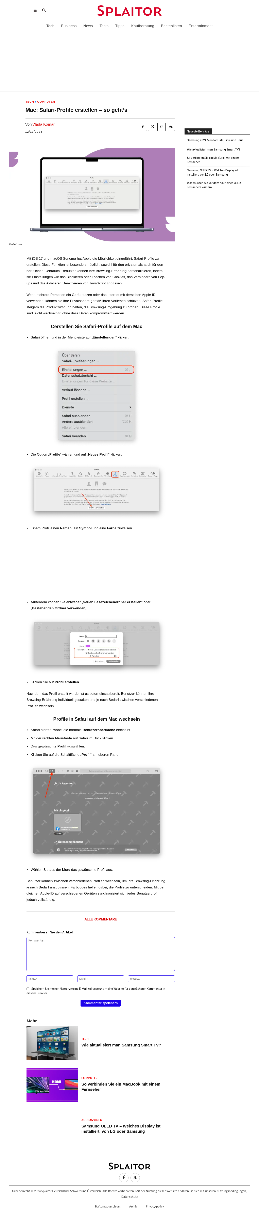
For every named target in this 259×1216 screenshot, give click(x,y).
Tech (29, 101)
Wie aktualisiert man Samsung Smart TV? (117, 1046)
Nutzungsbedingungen (231, 1192)
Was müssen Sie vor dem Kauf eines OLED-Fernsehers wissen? (214, 185)
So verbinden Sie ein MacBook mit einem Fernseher (126, 1088)
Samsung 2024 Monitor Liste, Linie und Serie (215, 140)
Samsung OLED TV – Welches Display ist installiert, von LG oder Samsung (212, 172)
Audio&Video (91, 1121)
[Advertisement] (129, 58)
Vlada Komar (43, 124)
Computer (46, 101)
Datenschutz (129, 1197)
